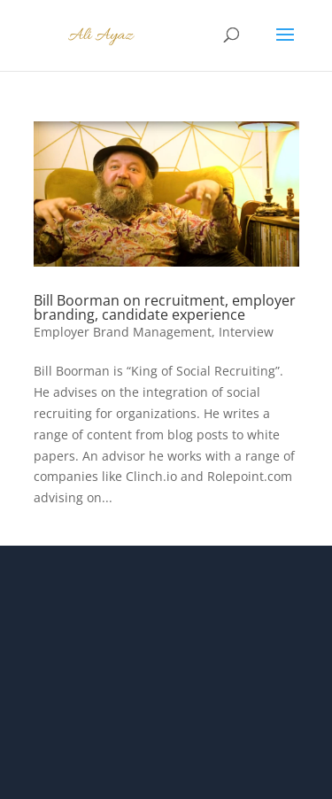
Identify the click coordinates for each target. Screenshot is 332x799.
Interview (246, 331)
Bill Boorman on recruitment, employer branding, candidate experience (165, 307)
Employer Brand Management (123, 331)
